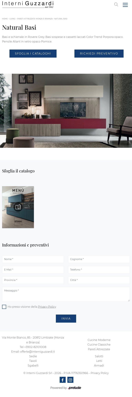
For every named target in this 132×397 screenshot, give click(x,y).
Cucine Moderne (99, 340)
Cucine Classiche (99, 344)
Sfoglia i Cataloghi (33, 53)
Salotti (99, 356)
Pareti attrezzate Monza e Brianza (35, 19)
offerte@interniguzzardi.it (37, 351)
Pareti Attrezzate (99, 349)
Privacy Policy (47, 306)
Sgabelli (33, 365)
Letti (99, 361)
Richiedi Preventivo (99, 53)
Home (5, 19)
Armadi (99, 365)
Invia (66, 318)
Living (12, 19)
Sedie (33, 356)
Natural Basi (60, 19)
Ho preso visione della (32, 306)
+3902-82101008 (35, 347)
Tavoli (33, 361)
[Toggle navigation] (125, 4)
